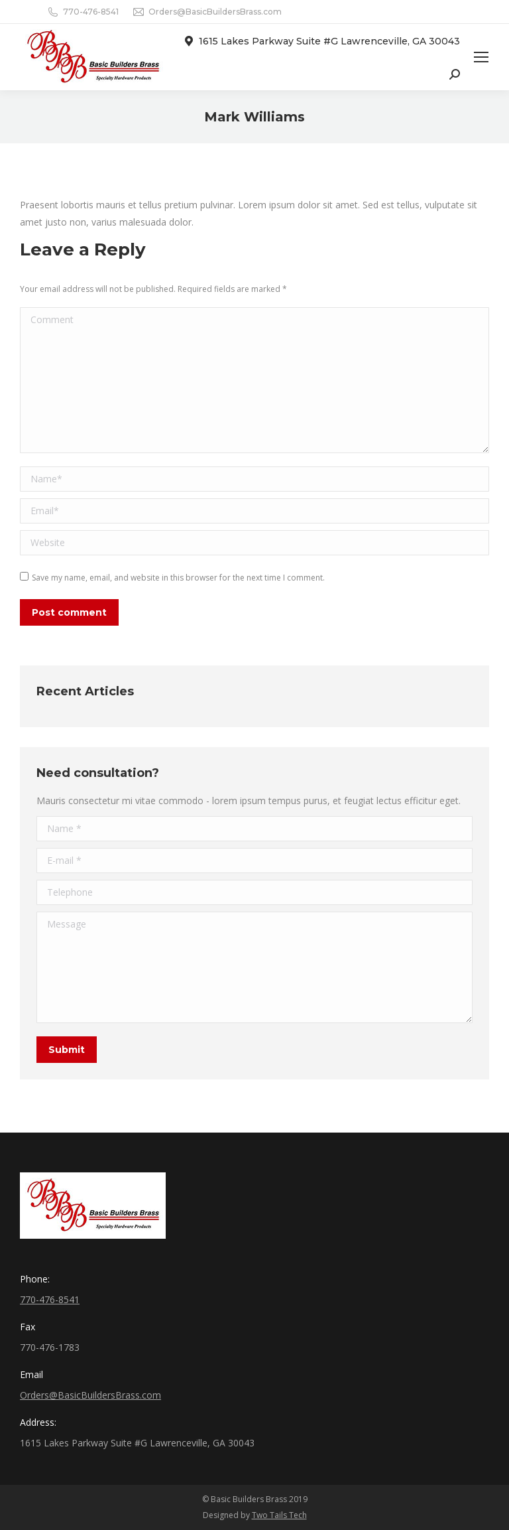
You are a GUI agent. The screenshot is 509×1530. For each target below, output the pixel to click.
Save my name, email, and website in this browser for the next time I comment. (178, 577)
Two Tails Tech (279, 1515)
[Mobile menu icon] (481, 57)
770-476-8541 (91, 12)
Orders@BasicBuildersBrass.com (215, 12)
